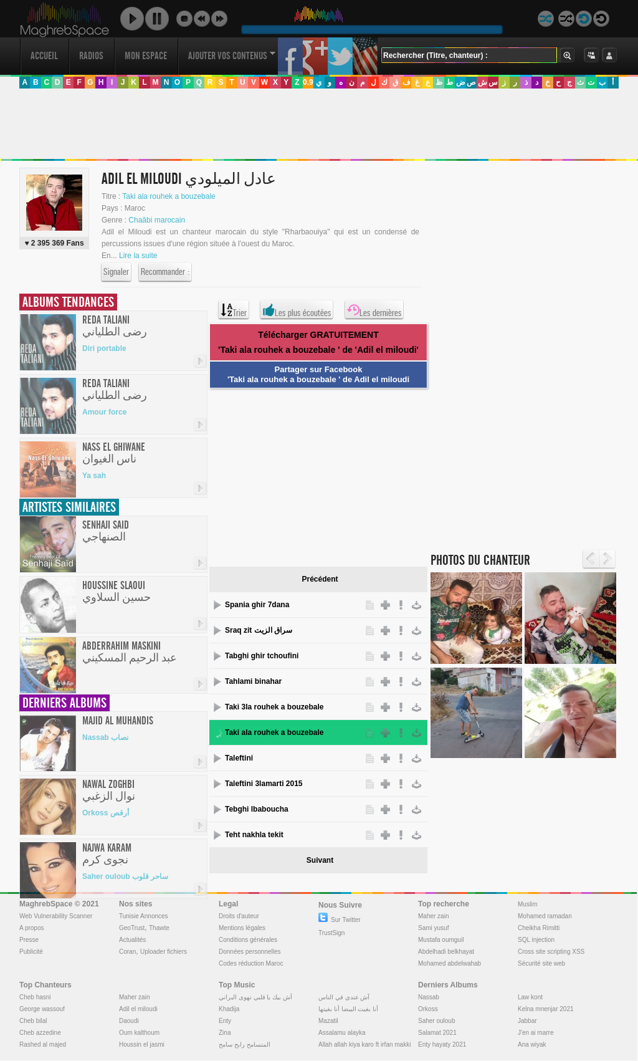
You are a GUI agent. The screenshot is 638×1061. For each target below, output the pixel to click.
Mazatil (328, 1020)
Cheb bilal (33, 1020)
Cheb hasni (35, 997)
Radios (91, 56)
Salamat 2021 (437, 1032)
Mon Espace (146, 56)
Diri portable (104, 348)
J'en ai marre (536, 1032)
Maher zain (433, 916)
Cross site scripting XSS (551, 951)
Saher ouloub (436, 1020)
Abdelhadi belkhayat (446, 951)
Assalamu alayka (342, 1032)
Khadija (229, 1009)
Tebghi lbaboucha (256, 809)
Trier (234, 310)
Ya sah (94, 475)
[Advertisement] (318, 124)
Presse (29, 939)
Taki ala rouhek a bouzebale (168, 196)
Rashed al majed (42, 1044)
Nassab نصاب (105, 737)
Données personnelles (250, 951)
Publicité (31, 951)
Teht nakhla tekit (254, 834)
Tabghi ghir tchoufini (261, 655)
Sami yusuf (433, 927)
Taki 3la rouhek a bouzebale (274, 707)
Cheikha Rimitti (538, 927)
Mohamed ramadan (545, 916)
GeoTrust (132, 927)
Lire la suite (138, 255)
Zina (225, 1032)
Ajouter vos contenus (231, 56)
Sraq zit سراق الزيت (258, 630)
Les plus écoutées (296, 310)
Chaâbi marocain (156, 220)
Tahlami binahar (253, 681)
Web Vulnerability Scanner (55, 916)
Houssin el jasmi (141, 1044)
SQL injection (536, 939)
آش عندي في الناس (343, 997)
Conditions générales (248, 939)
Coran (127, 951)
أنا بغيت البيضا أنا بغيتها (348, 1009)
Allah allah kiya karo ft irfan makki (364, 1044)
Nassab (428, 997)
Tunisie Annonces (143, 916)
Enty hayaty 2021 (442, 1044)
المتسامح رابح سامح (244, 1044)
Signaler (116, 272)
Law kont (530, 997)
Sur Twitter (339, 919)
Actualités (132, 939)
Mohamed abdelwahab (449, 963)
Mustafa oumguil (441, 939)
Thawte (159, 927)
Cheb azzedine (40, 1032)
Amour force (104, 412)
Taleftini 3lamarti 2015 (264, 783)
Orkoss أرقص (105, 813)
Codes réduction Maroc (251, 963)
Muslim (528, 904)
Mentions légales (242, 927)
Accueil (44, 56)
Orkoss (428, 1009)
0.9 (308, 82)
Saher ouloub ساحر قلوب (125, 876)
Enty (225, 1020)
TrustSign (331, 932)
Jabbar (527, 1020)
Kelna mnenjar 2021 (546, 1009)
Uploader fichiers (163, 951)
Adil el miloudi (138, 1009)
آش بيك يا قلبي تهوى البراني (255, 997)
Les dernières (374, 310)
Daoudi (129, 1020)
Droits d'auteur (239, 916)
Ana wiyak (532, 1044)
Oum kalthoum (139, 1032)
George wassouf (42, 1009)
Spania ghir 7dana (257, 604)
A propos (31, 927)
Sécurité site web (541, 963)
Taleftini (239, 758)
